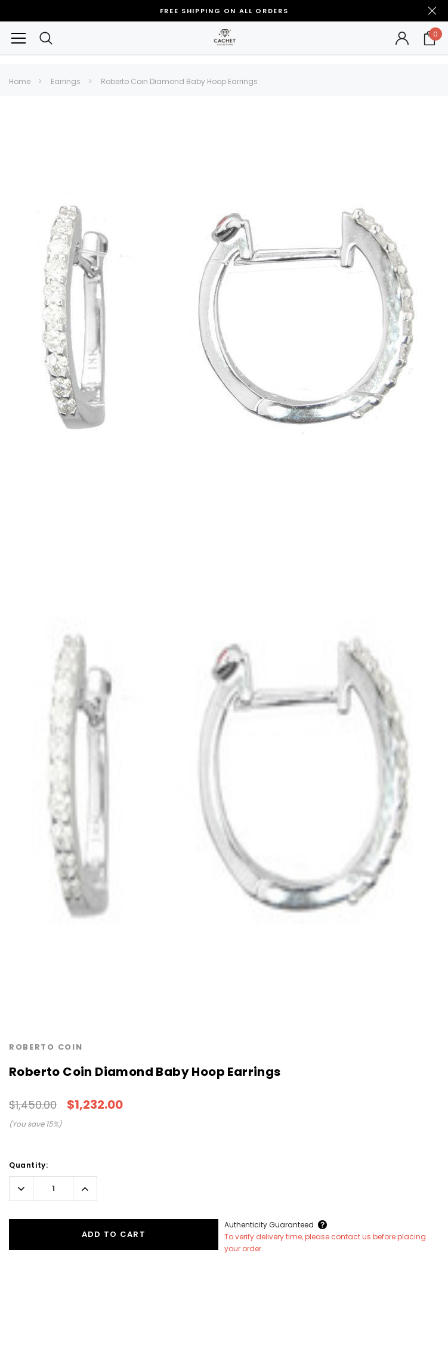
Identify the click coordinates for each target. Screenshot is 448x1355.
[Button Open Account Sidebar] (402, 38)
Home (19, 81)
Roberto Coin (45, 1047)
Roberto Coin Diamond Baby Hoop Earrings (179, 81)
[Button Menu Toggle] (18, 37)
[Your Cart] (429, 38)
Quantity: (28, 1165)
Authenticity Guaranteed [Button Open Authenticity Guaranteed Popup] (269, 1225)
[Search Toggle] (46, 37)
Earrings (66, 81)
